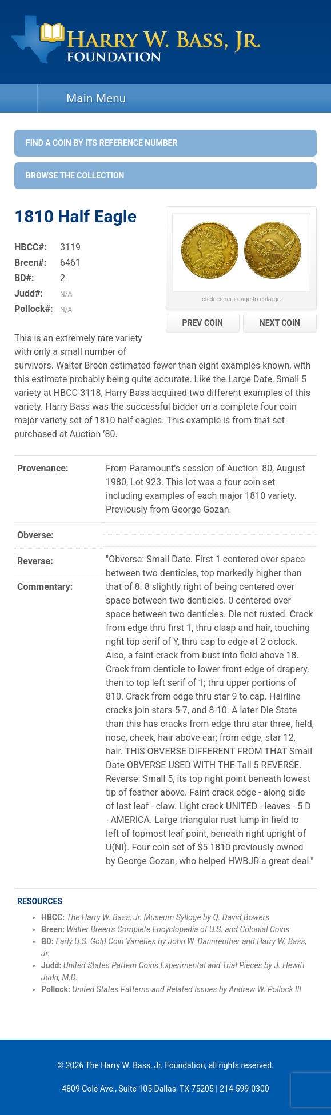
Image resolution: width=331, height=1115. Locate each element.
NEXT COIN (280, 322)
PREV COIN (202, 322)
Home (18, 98)
